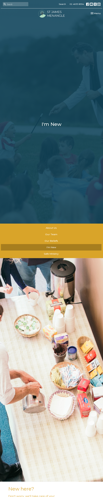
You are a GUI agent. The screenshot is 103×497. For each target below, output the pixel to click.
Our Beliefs (51, 240)
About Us (51, 227)
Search (62, 4)
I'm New (51, 247)
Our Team (51, 234)
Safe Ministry (51, 253)
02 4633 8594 (77, 4)
